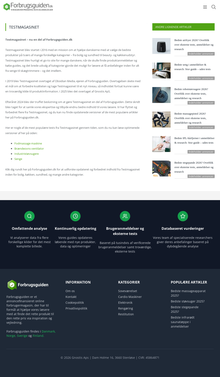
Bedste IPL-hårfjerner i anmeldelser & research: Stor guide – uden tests (194, 140)
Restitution (126, 314)
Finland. (38, 336)
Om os (70, 291)
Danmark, (49, 331)
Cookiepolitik (75, 302)
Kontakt (71, 297)
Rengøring (125, 308)
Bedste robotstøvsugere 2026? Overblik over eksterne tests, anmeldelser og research (191, 93)
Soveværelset (127, 291)
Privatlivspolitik (76, 308)
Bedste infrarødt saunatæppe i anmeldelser (182, 321)
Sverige (22, 336)
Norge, (11, 336)
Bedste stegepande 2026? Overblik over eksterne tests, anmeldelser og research (194, 167)
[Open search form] (213, 7)
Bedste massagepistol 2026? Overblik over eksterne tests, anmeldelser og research (190, 118)
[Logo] (28, 10)
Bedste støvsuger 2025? (188, 301)
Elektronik (125, 302)
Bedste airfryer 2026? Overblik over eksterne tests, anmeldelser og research (194, 44)
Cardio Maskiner (130, 297)
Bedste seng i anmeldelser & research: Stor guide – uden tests (192, 67)
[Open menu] (205, 7)
